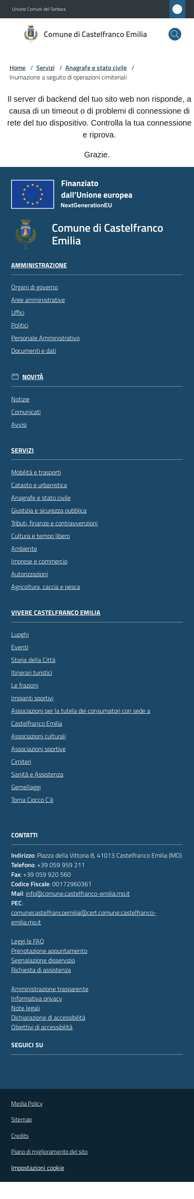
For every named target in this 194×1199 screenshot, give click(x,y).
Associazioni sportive (38, 748)
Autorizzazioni (29, 574)
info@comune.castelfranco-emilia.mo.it (78, 893)
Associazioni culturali (38, 736)
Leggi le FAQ (27, 941)
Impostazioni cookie (37, 1167)
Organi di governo (34, 287)
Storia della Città (33, 659)
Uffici (17, 312)
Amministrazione (39, 265)
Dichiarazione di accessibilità (48, 1017)
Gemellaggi (26, 787)
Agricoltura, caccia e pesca (45, 586)
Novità (32, 377)
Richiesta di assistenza (41, 969)
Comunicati (26, 411)
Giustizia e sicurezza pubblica (48, 510)
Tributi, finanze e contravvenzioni (54, 523)
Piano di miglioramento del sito (49, 1151)
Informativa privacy (36, 998)
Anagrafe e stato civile (96, 67)
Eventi (19, 647)
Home (17, 67)
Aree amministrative (38, 299)
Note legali (25, 1008)
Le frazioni (24, 685)
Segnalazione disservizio (43, 960)
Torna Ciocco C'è (32, 799)
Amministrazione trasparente (49, 989)
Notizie (20, 399)
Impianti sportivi (32, 698)
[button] (175, 34)
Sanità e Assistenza (37, 774)
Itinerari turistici (31, 672)
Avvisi (19, 424)
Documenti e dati (33, 350)
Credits (20, 1135)
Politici (19, 325)
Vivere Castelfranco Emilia (55, 612)
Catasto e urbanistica (39, 485)
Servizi (45, 67)
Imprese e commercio (39, 561)
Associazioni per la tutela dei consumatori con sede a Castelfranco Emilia (80, 717)
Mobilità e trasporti (36, 472)
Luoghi (20, 634)
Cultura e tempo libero (40, 535)
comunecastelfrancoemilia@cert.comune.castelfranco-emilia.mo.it (83, 917)
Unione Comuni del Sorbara (39, 9)
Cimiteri (21, 761)
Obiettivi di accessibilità (42, 1027)
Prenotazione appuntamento (49, 950)
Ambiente (24, 548)
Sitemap (21, 1119)
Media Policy (27, 1103)
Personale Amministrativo (45, 338)
